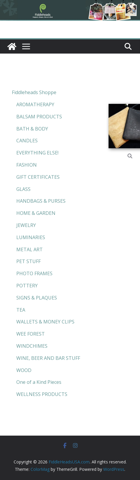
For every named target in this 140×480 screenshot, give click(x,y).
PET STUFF (28, 261)
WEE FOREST (30, 334)
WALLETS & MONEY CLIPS (45, 321)
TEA (20, 310)
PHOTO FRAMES (34, 273)
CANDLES (27, 140)
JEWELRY (26, 225)
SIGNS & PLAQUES (36, 297)
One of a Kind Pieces (38, 382)
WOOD (23, 370)
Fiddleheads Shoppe (34, 92)
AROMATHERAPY (35, 104)
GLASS (23, 189)
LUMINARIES (30, 237)
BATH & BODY (32, 128)
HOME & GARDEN (35, 213)
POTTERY (27, 285)
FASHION (26, 165)
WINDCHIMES (31, 346)
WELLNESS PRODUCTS (41, 394)
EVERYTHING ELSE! (37, 152)
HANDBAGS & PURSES (41, 201)
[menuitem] (46, 92)
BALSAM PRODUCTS (39, 116)
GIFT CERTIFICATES (38, 177)
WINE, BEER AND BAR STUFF (48, 358)
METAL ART (29, 249)
